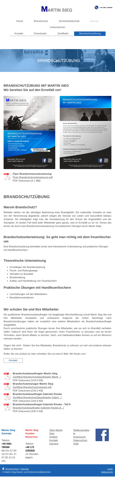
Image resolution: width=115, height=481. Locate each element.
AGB (76, 443)
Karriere (53, 443)
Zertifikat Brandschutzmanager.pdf (32, 387)
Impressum (79, 436)
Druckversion (10, 469)
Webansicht (107, 472)
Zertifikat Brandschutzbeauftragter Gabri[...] (37, 397)
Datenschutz (80, 440)
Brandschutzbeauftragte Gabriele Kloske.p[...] (38, 407)
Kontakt (13, 360)
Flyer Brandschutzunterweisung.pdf (33, 177)
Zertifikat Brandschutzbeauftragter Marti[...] (37, 377)
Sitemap (25, 469)
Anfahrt (53, 436)
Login (110, 469)
